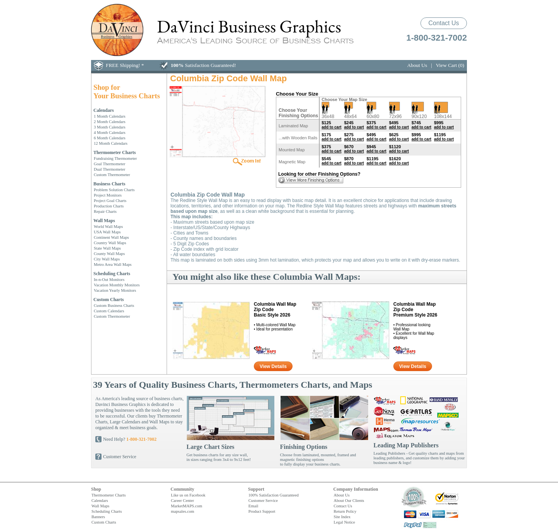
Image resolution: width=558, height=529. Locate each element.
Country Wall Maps (110, 242)
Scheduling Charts (111, 273)
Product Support (262, 511)
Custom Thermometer (112, 174)
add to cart (331, 127)
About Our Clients (349, 500)
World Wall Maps (108, 226)
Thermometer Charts (114, 152)
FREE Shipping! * (125, 65)
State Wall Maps (107, 248)
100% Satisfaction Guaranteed (273, 495)
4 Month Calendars (110, 132)
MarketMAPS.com (186, 505)
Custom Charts (108, 299)
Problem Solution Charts (114, 189)
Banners (98, 516)
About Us (417, 65)
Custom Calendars (109, 310)
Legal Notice (344, 522)
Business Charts (109, 184)
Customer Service (119, 456)
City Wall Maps (107, 259)
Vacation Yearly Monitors (115, 290)
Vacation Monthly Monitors (117, 284)
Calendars (103, 110)
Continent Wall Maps (111, 237)
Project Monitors (108, 195)
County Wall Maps (109, 253)
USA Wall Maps (107, 231)
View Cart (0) (450, 65)
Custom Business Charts (114, 305)
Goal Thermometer (109, 163)
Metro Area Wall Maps (113, 264)
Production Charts (109, 206)
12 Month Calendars (110, 143)
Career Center (182, 500)
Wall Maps (104, 220)
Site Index (342, 516)
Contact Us (443, 23)
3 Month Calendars (110, 127)
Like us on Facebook (188, 495)
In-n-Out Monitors (109, 279)
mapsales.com (182, 511)
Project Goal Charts (110, 200)
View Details (273, 366)
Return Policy (345, 511)
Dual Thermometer (109, 169)
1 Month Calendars (110, 116)
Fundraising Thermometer (115, 158)
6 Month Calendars (110, 137)
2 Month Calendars (110, 121)
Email (253, 505)
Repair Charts (105, 211)
